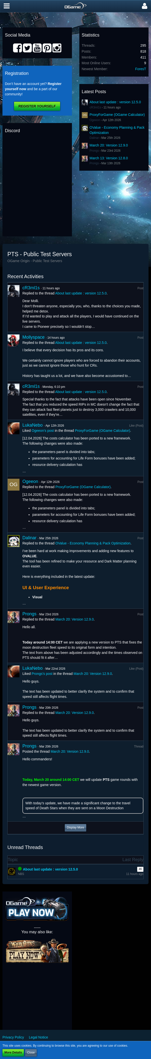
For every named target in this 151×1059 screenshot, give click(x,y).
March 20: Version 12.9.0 (109, 145)
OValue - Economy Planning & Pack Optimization (93, 543)
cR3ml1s (95, 107)
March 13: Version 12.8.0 (109, 158)
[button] (6, 6)
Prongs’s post (42, 674)
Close (31, 1052)
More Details (13, 1052)
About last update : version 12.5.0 (115, 102)
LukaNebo (32, 425)
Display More (75, 827)
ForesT (140, 69)
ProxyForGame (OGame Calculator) (117, 115)
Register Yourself (37, 106)
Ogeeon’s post (43, 431)
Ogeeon (95, 120)
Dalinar (94, 138)
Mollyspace (33, 337)
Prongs (94, 150)
